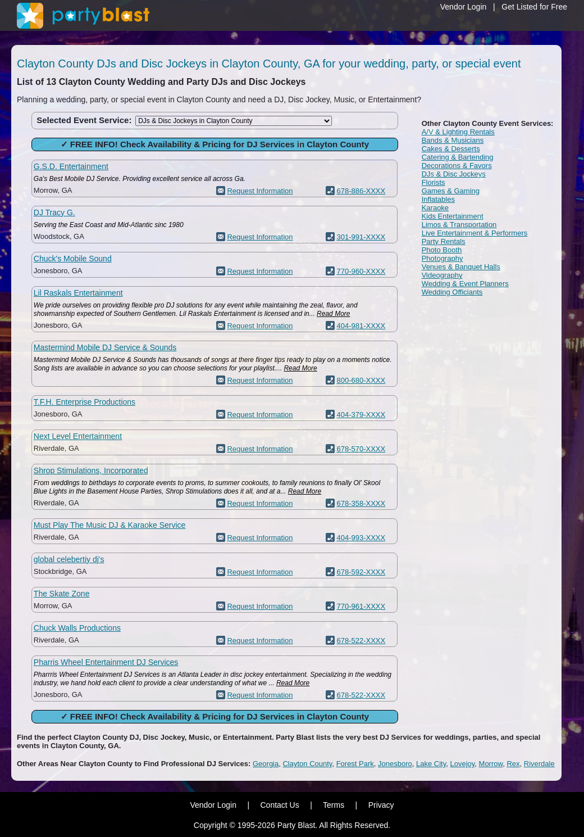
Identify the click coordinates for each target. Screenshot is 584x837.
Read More (333, 314)
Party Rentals (444, 241)
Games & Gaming (451, 191)
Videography (442, 275)
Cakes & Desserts (451, 148)
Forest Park (355, 763)
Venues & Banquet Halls (461, 267)
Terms (333, 804)
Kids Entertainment (452, 216)
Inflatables (438, 199)
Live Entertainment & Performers (475, 233)
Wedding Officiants (452, 292)
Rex (513, 763)
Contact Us (279, 804)
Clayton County (307, 763)
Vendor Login (463, 6)
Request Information (260, 191)
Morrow (491, 763)
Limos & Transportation (459, 224)
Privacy (381, 804)
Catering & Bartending (458, 157)
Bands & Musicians (453, 140)
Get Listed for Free (534, 6)
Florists (433, 182)
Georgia (266, 763)
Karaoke (435, 207)
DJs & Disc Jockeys (454, 174)
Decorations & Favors (457, 165)
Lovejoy (462, 763)
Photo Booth (442, 250)
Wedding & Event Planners (465, 283)
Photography (442, 258)
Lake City (431, 763)
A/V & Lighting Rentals (458, 132)
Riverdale (539, 763)
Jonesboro (395, 763)
